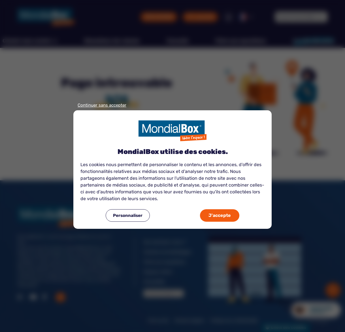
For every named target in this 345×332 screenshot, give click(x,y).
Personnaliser (127, 215)
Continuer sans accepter (102, 105)
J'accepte (219, 215)
